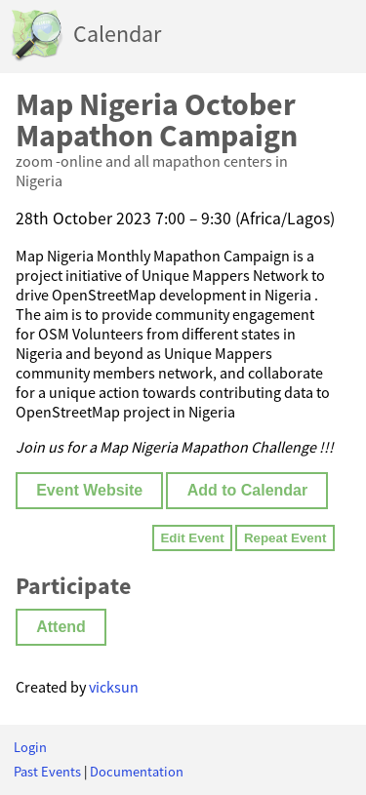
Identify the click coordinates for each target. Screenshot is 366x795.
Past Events (47, 771)
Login (30, 747)
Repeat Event (285, 538)
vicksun (114, 686)
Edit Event (192, 538)
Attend (61, 626)
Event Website (89, 490)
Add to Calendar (247, 490)
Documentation (136, 771)
